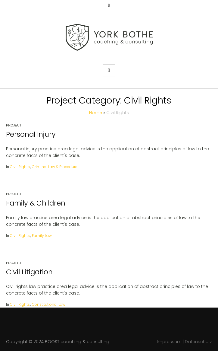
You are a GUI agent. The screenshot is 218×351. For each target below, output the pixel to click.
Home (95, 113)
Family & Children (35, 203)
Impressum (169, 342)
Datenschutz (198, 342)
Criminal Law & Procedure (54, 166)
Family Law (42, 235)
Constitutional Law (48, 304)
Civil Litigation (29, 272)
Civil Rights (20, 166)
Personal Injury (31, 134)
